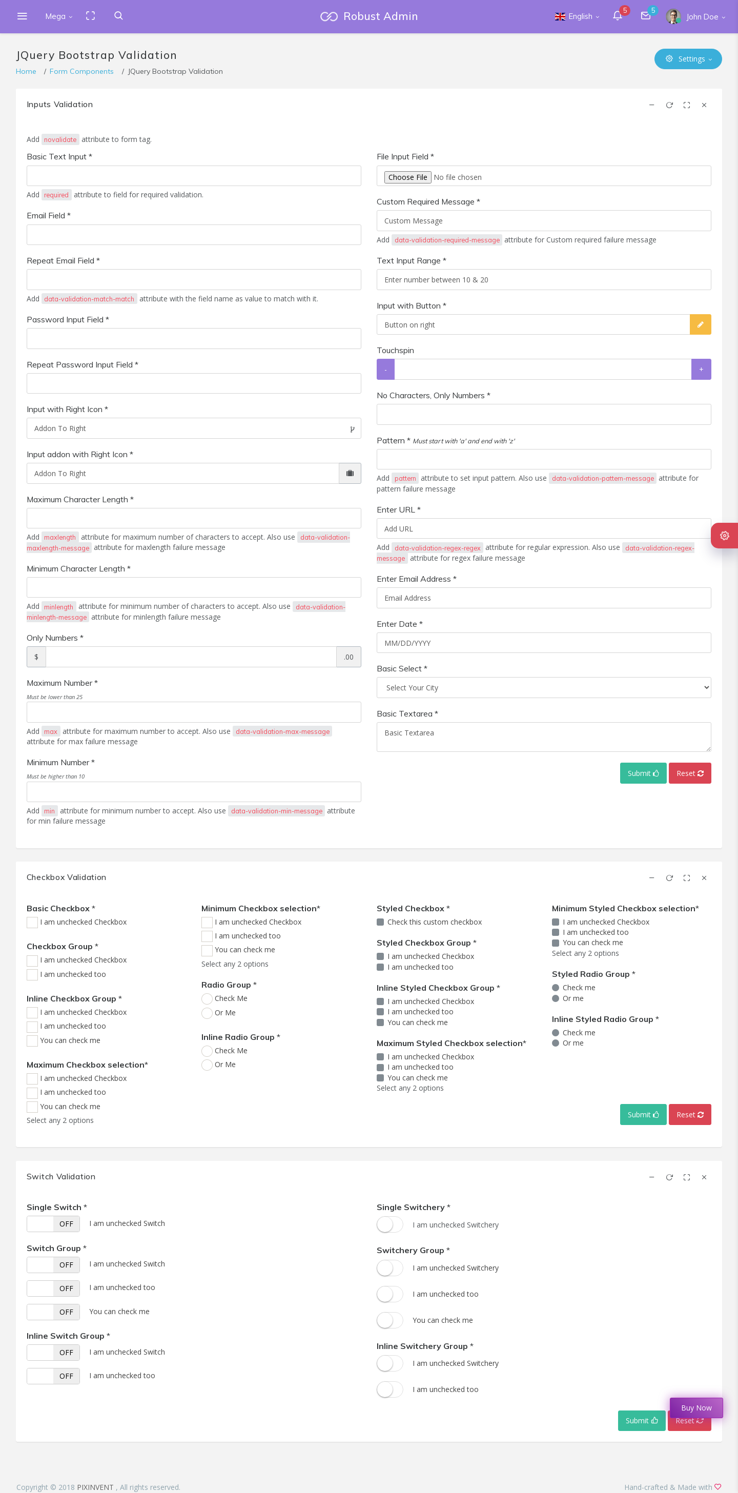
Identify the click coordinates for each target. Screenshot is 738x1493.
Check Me (231, 998)
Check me (579, 987)
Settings (685, 59)
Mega (56, 16)
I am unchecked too (73, 974)
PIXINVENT (96, 1487)
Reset (690, 773)
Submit (643, 773)
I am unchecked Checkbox (83, 922)
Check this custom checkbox (434, 922)
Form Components (82, 71)
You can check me (70, 1040)
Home (26, 71)
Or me (573, 998)
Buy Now (696, 1408)
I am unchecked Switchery (456, 1268)
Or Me (225, 1012)
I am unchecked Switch (127, 1223)
